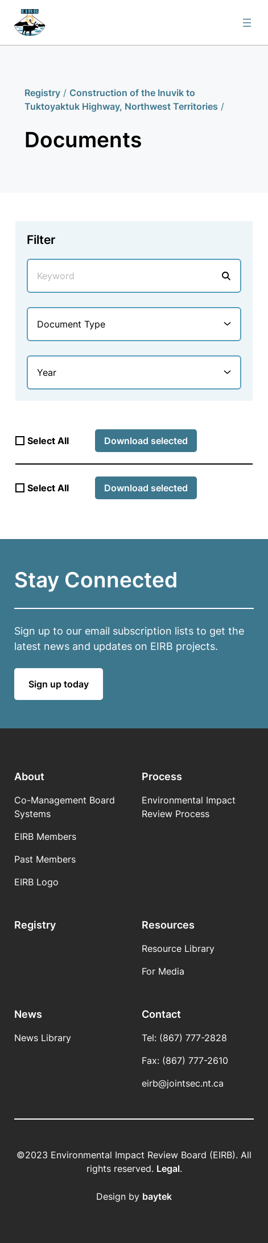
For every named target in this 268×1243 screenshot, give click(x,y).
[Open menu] (247, 23)
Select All (48, 440)
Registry (42, 92)
